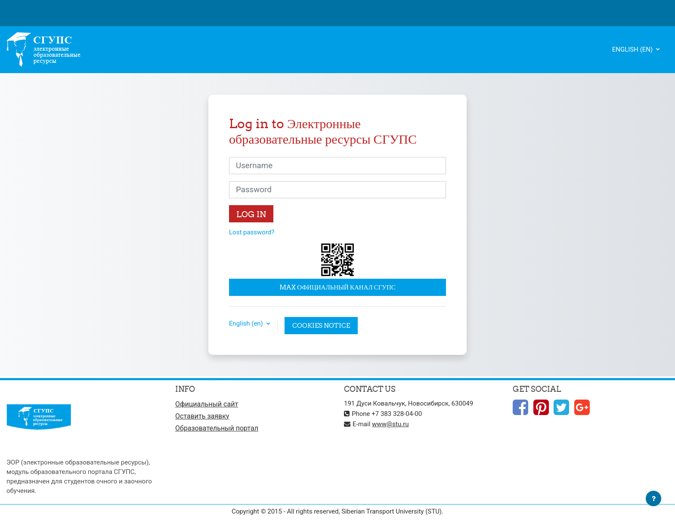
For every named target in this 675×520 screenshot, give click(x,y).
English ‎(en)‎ (633, 49)
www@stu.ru (390, 424)
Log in (251, 214)
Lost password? (251, 232)
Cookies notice (321, 325)
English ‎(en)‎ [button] (247, 323)
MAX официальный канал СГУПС (337, 287)
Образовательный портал (216, 428)
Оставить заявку (202, 416)
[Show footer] (653, 498)
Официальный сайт (206, 404)
